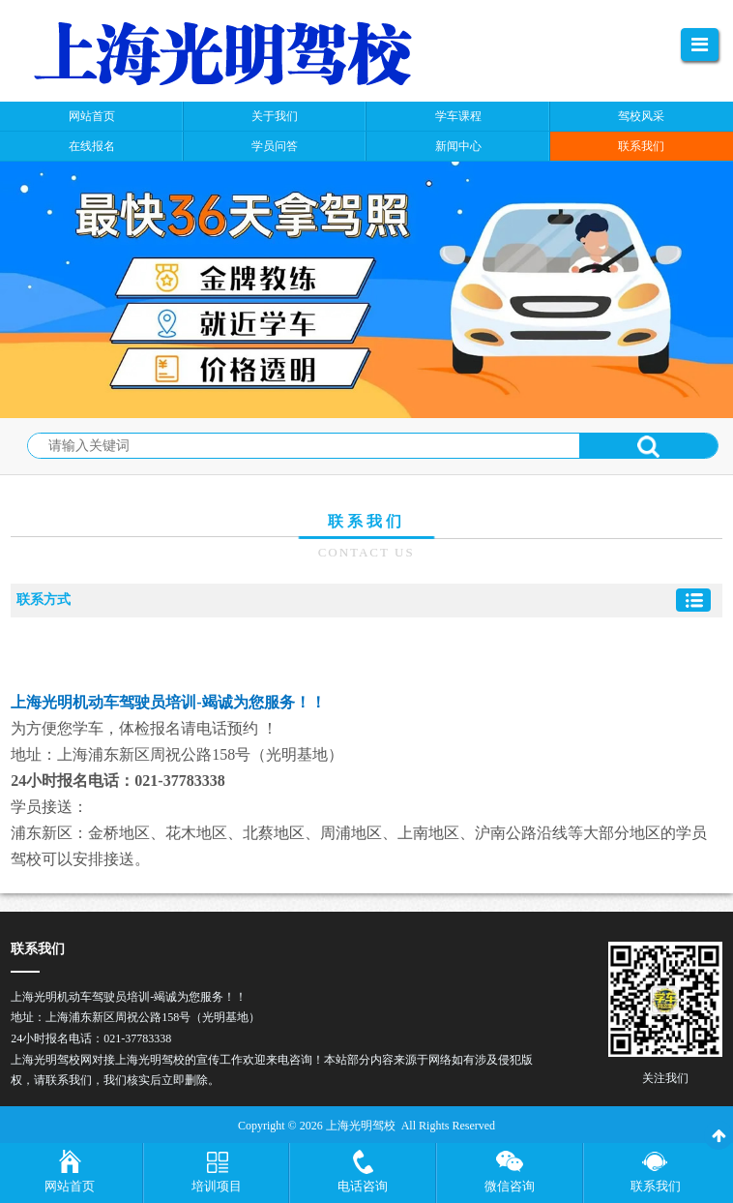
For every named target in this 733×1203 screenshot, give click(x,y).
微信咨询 (509, 1186)
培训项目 (216, 1186)
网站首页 (69, 1186)
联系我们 (655, 1186)
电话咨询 (362, 1186)
